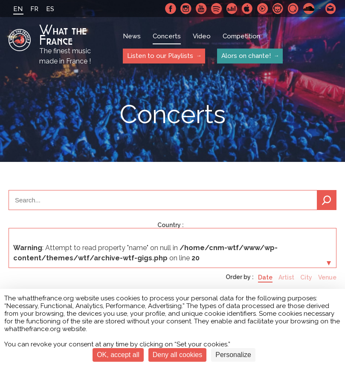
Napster (278, 8)
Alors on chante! (246, 56)
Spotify (216, 8)
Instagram (185, 8)
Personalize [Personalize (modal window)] (233, 354)
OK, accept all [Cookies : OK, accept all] (118, 354)
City (306, 277)
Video (202, 36)
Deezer (232, 8)
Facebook (170, 8)
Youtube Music (262, 8)
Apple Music (247, 8)
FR (34, 9)
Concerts (167, 36)
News (132, 36)
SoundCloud (308, 8)
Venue (327, 277)
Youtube (201, 8)
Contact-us (330, 8)
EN (18, 9)
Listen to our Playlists (160, 56)
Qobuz (293, 8)
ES (50, 9)
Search (326, 200)
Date (265, 277)
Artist (286, 277)
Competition (241, 36)
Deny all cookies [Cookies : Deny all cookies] (178, 354)
